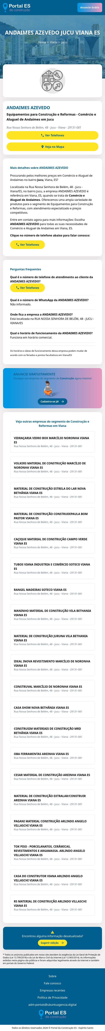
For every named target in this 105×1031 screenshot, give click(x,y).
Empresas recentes (52, 990)
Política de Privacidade (52, 997)
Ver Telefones (52, 135)
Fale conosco (52, 983)
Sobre (52, 976)
